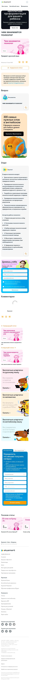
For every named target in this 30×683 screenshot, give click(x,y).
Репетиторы (4, 562)
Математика (24, 6)
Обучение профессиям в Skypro (10, 588)
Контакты (3, 611)
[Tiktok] (10, 631)
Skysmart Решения (6, 585)
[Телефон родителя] (15, 274)
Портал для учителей (7, 606)
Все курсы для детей (7, 567)
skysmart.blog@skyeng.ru (16, 83)
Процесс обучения (6, 559)
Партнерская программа (8, 573)
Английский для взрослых (8, 583)
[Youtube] (6, 624)
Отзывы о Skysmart (6, 609)
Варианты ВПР (5, 601)
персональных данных (11, 283)
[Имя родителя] (15, 270)
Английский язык (14, 6)
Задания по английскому (8, 598)
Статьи (3, 595)
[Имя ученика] (15, 478)
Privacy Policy (9, 674)
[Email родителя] (15, 278)
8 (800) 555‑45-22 (5, 554)
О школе (3, 557)
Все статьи (5, 6)
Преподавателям (6, 603)
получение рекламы (19, 286)
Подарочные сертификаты (8, 570)
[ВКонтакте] (2, 624)
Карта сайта (4, 614)
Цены (2, 565)
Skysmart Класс (5, 580)
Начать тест (15, 28)
